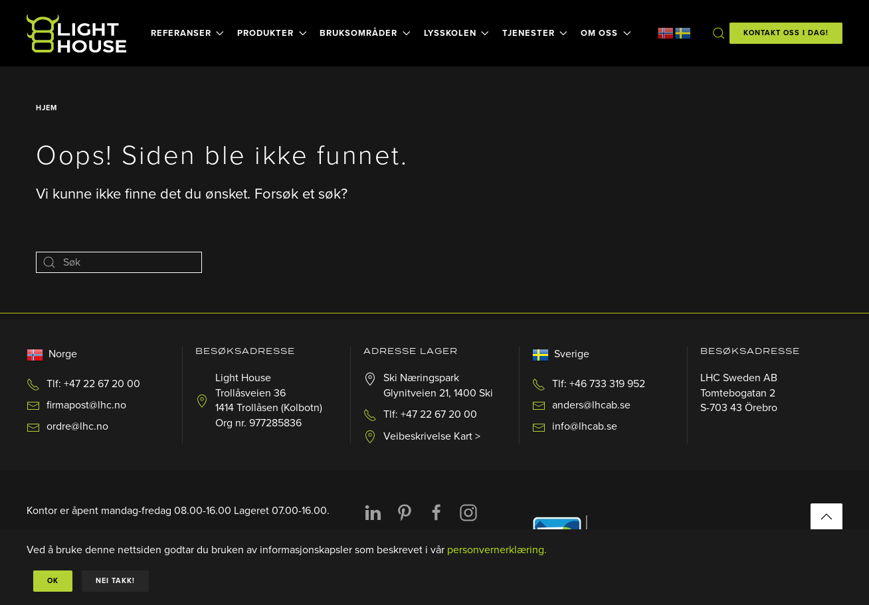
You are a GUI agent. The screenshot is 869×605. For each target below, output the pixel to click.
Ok (52, 580)
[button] (718, 33)
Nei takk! (115, 580)
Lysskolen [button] (456, 33)
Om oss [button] (605, 33)
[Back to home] (78, 33)
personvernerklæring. (497, 550)
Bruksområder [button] (365, 33)
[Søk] (119, 262)
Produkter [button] (271, 33)
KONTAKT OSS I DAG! (785, 33)
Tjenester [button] (534, 33)
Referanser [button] (187, 33)
